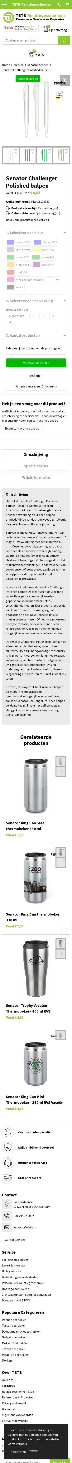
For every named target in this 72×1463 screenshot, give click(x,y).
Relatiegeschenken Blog (18, 1391)
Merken (19, 65)
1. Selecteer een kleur (24, 232)
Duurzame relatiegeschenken (21, 1331)
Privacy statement (14, 1403)
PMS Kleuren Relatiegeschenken (23, 1283)
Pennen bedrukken (14, 1320)
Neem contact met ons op (22, 428)
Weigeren (33, 1450)
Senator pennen (38, 65)
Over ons (7, 1380)
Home (6, 65)
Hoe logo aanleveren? (16, 1289)
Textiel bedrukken (14, 1349)
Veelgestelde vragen (15, 1259)
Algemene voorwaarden (17, 1415)
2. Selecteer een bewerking (29, 300)
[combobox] (30, 40)
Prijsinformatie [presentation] (36, 477)
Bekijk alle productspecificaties (27, 220)
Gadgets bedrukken (14, 1337)
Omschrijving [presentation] (35, 454)
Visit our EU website (15, 1421)
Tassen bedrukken (14, 1325)
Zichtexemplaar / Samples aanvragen (26, 1294)
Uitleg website (11, 1271)
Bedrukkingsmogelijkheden (20, 1277)
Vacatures (8, 1386)
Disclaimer (9, 1409)
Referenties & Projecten (18, 1397)
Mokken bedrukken (14, 1343)
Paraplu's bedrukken (15, 1355)
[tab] (36, 454)
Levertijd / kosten (13, 1265)
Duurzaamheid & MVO (16, 1300)
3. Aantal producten (23, 335)
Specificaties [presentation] (36, 466)
